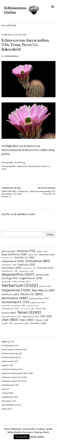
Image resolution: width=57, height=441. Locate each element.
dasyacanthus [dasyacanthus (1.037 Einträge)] (18, 274)
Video (4, 409)
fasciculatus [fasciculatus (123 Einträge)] (9, 281)
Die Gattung (9, 25)
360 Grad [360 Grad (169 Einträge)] (8, 251)
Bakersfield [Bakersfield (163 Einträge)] (47, 254)
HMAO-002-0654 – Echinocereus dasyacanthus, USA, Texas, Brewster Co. (15, 192)
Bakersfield (22, 166)
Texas (4, 169)
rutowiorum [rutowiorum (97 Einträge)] (32, 306)
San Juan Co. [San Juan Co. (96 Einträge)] (27, 309)
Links (4, 389)
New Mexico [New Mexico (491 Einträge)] (43, 290)
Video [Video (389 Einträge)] (26, 320)
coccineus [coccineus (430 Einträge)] (12, 267)
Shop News (6, 401)
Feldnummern (8, 361)
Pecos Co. (45, 166)
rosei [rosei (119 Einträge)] (6, 306)
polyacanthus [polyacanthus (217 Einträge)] (39, 298)
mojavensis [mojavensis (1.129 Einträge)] (16, 290)
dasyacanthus (34, 166)
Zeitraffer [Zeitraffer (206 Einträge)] (38, 323)
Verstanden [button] (22, 436)
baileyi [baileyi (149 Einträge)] (42, 251)
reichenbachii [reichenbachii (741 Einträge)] (15, 302)
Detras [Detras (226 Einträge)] (42, 274)
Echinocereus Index (10, 353)
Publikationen (7, 397)
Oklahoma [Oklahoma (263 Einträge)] (10, 294)
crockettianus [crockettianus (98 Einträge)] (26, 271)
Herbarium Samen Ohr (11, 381)
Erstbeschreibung (9, 357)
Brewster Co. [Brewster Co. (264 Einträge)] (24, 257)
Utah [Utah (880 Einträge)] (10, 320)
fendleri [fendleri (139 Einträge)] (24, 281)
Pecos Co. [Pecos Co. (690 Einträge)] (31, 294)
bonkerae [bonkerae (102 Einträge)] (7, 258)
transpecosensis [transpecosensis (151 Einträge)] (11, 316)
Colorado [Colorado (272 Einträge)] (45, 267)
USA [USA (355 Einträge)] (46, 316)
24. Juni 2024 (20, 35)
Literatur (5, 393)
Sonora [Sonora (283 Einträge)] (9, 312)
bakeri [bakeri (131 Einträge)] (33, 255)
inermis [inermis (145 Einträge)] (45, 286)
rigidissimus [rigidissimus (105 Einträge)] (38, 303)
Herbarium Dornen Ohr (11, 377)
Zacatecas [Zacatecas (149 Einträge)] (21, 323)
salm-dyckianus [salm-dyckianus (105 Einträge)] (10, 309)
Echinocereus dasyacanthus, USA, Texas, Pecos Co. (42, 191)
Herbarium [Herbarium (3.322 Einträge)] (20, 285)
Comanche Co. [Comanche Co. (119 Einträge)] (10, 271)
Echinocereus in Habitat (12, 349)
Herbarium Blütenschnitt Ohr (14, 373)
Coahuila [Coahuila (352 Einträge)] (26, 264)
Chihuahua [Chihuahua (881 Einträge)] (37, 261)
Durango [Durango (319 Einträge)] (10, 278)
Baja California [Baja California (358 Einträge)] (14, 254)
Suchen (50, 234)
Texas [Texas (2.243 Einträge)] (29, 312)
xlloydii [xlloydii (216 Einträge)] (41, 320)
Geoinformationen (10, 369)
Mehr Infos (37, 436)
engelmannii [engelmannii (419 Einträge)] (30, 278)
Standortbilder (8, 405)
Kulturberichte (8, 385)
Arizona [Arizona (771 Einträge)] (26, 251)
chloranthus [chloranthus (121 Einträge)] (9, 265)
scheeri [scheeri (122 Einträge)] (40, 308)
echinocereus (11, 56)
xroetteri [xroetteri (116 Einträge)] (7, 323)
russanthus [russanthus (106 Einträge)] (18, 306)
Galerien (5, 365)
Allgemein (6, 341)
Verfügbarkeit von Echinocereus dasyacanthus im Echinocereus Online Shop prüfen (28, 149)
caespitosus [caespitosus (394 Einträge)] (13, 261)
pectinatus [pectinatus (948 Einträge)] (15, 298)
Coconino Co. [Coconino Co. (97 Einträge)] (29, 268)
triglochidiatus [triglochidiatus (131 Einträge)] (30, 316)
